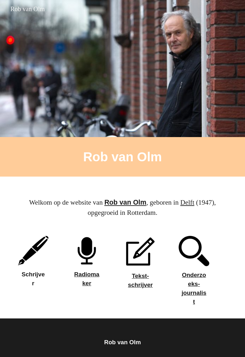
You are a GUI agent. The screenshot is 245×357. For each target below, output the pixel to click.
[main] (122, 157)
